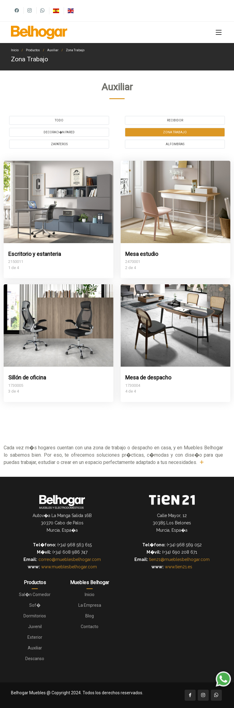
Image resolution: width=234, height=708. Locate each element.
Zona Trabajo (75, 50)
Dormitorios (34, 616)
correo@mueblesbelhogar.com (69, 559)
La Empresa (89, 605)
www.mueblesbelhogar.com (69, 566)
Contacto (89, 626)
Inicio (15, 50)
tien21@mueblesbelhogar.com (179, 559)
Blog (89, 616)
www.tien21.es (178, 566)
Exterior (34, 637)
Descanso (34, 658)
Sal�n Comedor (35, 594)
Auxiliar (52, 50)
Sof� (35, 605)
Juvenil (35, 626)
